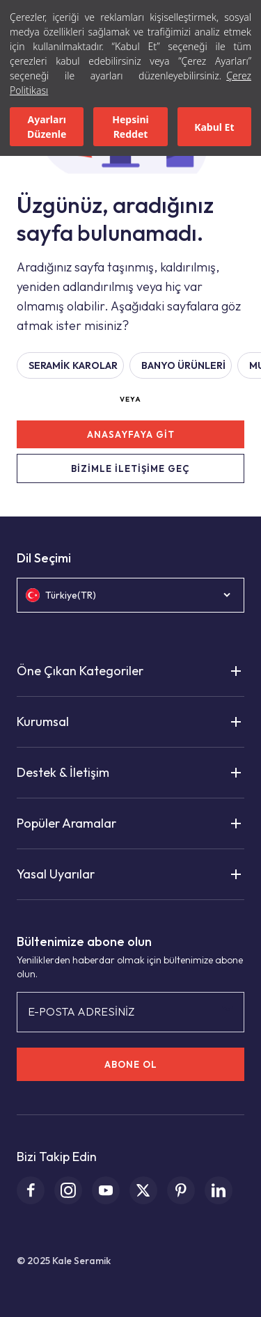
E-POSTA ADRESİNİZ (81, 1011)
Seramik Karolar (73, 365)
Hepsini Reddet (130, 127)
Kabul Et (214, 127)
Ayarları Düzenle (46, 127)
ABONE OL (130, 1064)
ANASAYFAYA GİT (131, 434)
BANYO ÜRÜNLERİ (183, 365)
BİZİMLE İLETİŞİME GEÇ (130, 468)
